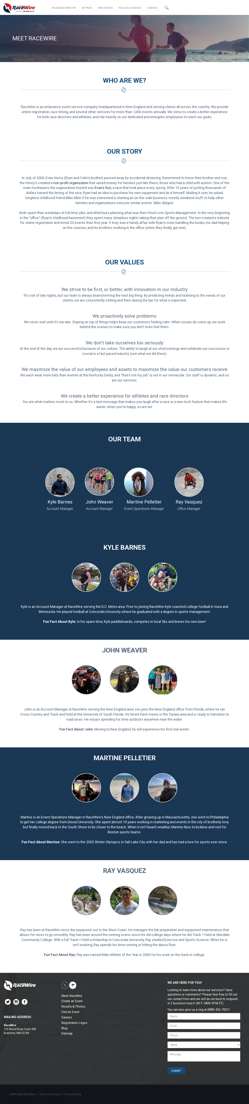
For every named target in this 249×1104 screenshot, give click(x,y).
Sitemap (67, 1033)
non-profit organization (70, 183)
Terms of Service (49, 1094)
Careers (66, 1017)
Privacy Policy (73, 1094)
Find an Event (70, 1012)
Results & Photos (73, 1006)
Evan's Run (103, 188)
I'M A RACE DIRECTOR (64, 7)
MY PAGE (87, 7)
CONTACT (152, 7)
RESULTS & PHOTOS (130, 7)
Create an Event (71, 1001)
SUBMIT (176, 1070)
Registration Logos (74, 1023)
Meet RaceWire (71, 996)
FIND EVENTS (105, 7)
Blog (64, 1028)
